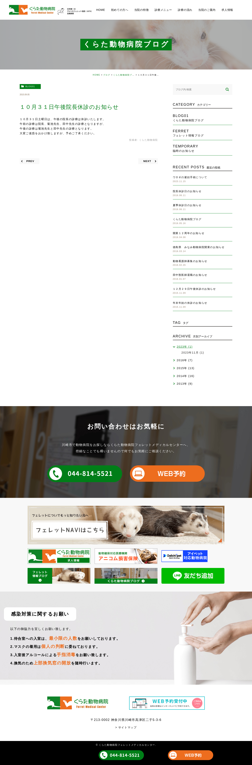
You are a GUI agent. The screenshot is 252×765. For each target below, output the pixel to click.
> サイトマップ (126, 727)
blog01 (30, 86)
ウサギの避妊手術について (190, 177)
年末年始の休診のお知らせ (190, 302)
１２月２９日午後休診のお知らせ (194, 288)
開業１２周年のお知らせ (189, 233)
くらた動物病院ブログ (125, 75)
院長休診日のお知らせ (187, 191)
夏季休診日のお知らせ (187, 205)
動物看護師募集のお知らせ (190, 261)
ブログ (106, 75)
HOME (96, 75)
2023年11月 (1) (193, 352)
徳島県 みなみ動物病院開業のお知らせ (199, 247)
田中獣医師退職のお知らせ (190, 274)
